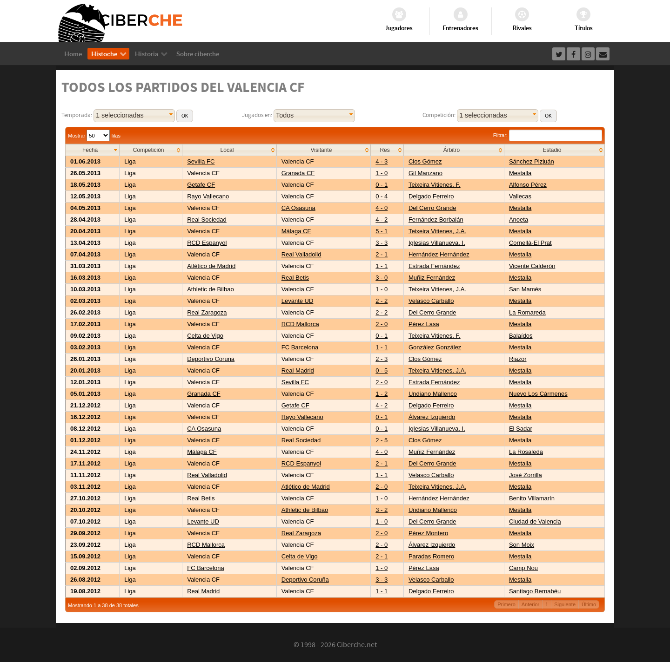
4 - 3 (381, 161)
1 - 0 (381, 173)
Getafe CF (201, 184)
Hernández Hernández (439, 254)
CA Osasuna (298, 207)
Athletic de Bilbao (210, 289)
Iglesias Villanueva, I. (437, 242)
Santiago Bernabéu (535, 591)
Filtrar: (547, 135)
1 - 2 (381, 393)
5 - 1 (381, 231)
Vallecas (520, 196)
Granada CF (298, 173)
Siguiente (565, 604)
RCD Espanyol (207, 242)
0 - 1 (381, 184)
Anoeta (518, 219)
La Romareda (527, 312)
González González (435, 347)
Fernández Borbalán (436, 219)
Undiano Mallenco (433, 393)
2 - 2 (381, 300)
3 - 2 (381, 509)
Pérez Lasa (424, 324)
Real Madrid (297, 370)
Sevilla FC (200, 161)
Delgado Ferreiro (431, 196)
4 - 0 (381, 207)
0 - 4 (381, 196)
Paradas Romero (431, 556)
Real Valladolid (301, 254)
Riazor (518, 358)
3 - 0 (381, 277)
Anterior (531, 604)
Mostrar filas (94, 135)
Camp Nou (523, 567)
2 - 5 (381, 440)
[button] (184, 116)
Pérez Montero (428, 533)
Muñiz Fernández (432, 277)
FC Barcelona (299, 347)
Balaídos (521, 335)
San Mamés (525, 289)
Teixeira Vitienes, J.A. (437, 231)
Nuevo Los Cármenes (538, 393)
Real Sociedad (207, 219)
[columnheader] (93, 150)
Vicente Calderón (532, 265)
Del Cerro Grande (432, 207)
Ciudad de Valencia (535, 521)
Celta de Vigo (205, 335)
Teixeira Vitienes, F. (435, 184)
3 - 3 (381, 242)
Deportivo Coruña (210, 358)
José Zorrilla (525, 475)
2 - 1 (381, 254)
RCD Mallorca (300, 324)
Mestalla (520, 173)
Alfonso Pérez (528, 184)
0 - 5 (381, 370)
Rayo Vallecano (208, 196)
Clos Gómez (425, 161)
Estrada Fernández (434, 265)
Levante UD (297, 300)
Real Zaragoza (207, 312)
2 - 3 (381, 358)
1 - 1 (381, 265)
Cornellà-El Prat (530, 242)
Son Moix (521, 544)
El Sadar (520, 428)
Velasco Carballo (431, 300)
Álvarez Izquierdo (432, 416)
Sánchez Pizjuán (531, 161)
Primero (506, 604)
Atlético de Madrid (211, 265)
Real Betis (295, 277)
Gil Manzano (425, 173)
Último (589, 604)
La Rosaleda (526, 451)
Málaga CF (296, 231)
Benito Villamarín (532, 498)
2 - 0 (381, 324)
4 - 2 (381, 219)
